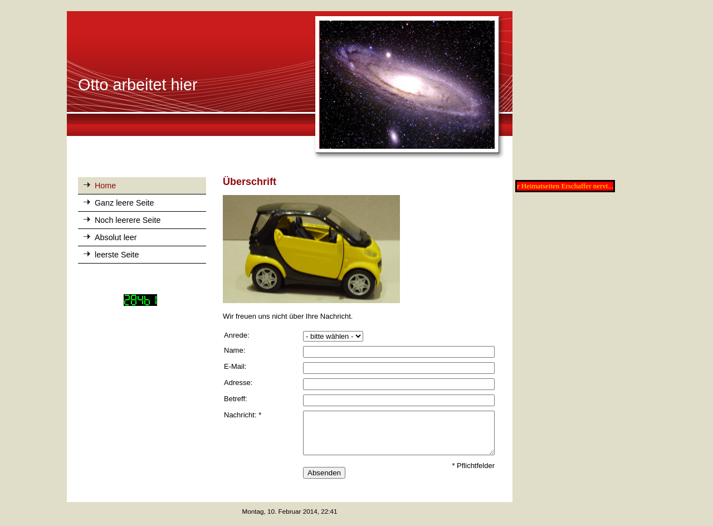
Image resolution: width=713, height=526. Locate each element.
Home (105, 185)
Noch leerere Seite (127, 220)
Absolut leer (116, 237)
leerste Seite (117, 254)
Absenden (324, 473)
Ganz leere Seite (124, 202)
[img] (289, 85)
